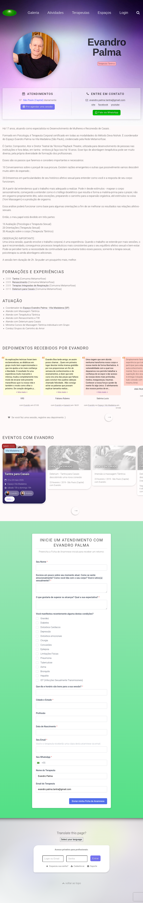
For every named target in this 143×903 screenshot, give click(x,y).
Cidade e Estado (44, 700)
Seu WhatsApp (44, 757)
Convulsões (46, 645)
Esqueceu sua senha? (57, 866)
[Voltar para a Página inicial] (9, 12)
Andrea (26, 493)
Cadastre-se (77, 866)
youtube (115, 104)
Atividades (55, 13)
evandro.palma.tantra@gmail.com (105, 100)
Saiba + (9, 499)
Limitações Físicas (49, 653)
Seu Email (41, 739)
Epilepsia (44, 649)
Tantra (15, 278)
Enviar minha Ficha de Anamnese (88, 801)
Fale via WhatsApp (106, 112)
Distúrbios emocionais (51, 636)
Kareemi (67, 405)
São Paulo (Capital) (33, 100)
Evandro (27, 405)
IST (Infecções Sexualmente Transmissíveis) (61, 680)
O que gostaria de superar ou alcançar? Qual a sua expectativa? (68, 597)
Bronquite (45, 671)
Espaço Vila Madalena (107, 405)
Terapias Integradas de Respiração (30, 285)
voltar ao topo (73, 883)
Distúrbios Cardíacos (50, 627)
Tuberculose (46, 662)
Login (124, 13)
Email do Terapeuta (45, 783)
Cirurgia (44, 640)
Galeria (33, 13)
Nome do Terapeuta (45, 770)
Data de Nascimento (46, 726)
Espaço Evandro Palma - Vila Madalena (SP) (46, 307)
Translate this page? (71, 833)
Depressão (45, 631)
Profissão (40, 713)
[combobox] (40, 763)
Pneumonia (46, 658)
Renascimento (19, 282)
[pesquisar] (137, 15)
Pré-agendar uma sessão (38, 107)
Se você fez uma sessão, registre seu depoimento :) (39, 417)
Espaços (104, 13)
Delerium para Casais (23, 289)
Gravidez (44, 618)
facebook (103, 104)
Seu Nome (42, 561)
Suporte (92, 866)
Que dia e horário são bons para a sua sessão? (59, 686)
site (93, 104)
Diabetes (44, 622)
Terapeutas (80, 13)
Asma (43, 667)
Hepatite (44, 675)
